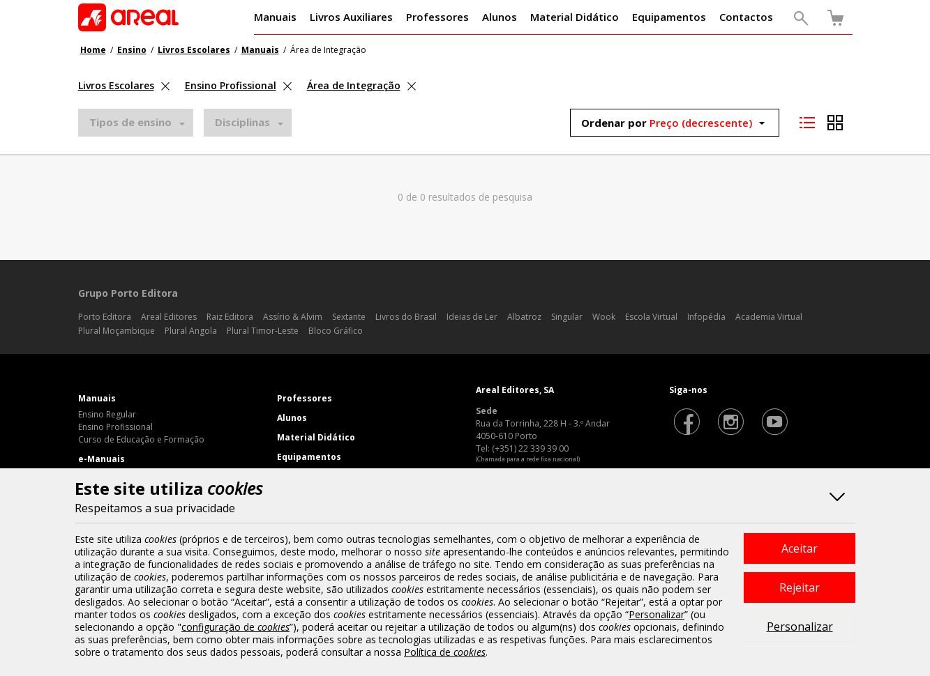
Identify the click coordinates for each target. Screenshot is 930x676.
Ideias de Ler (472, 317)
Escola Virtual (651, 317)
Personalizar (800, 626)
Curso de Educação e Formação (141, 439)
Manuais (260, 50)
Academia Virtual (768, 317)
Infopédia (706, 317)
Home (93, 50)
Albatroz (524, 317)
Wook (603, 317)
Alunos (292, 418)
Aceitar (799, 548)
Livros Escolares (194, 50)
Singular (567, 317)
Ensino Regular (107, 414)
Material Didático (316, 437)
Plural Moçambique (116, 331)
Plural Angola (191, 331)
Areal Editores (169, 317)
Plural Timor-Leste (263, 331)
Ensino (132, 50)
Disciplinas (242, 122)
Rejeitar (799, 587)
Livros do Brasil (406, 317)
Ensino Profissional (115, 427)
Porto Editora (104, 317)
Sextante (349, 317)
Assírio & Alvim (292, 317)
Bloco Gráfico (335, 331)
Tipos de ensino (130, 122)
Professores (304, 398)
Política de (445, 652)
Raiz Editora (230, 317)
